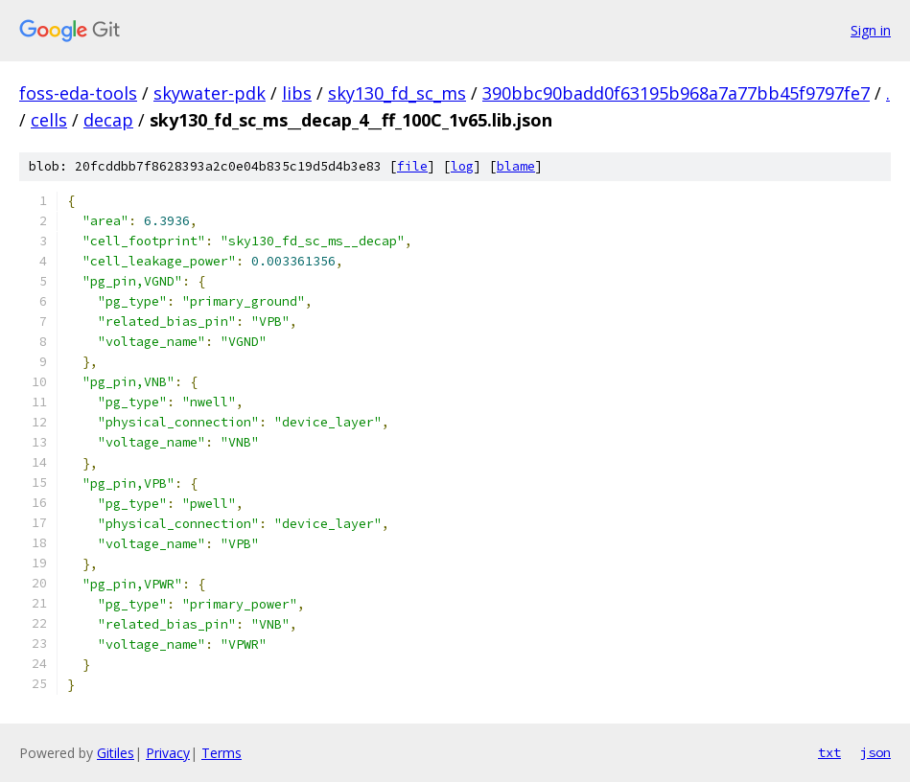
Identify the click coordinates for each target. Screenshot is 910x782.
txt (829, 752)
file (412, 166)
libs (297, 92)
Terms (221, 753)
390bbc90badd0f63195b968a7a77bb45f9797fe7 (676, 92)
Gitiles (115, 753)
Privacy (168, 753)
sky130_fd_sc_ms (397, 92)
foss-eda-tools (78, 92)
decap (108, 119)
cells (49, 119)
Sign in (871, 30)
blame (516, 166)
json (875, 752)
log (462, 166)
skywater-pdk (209, 92)
